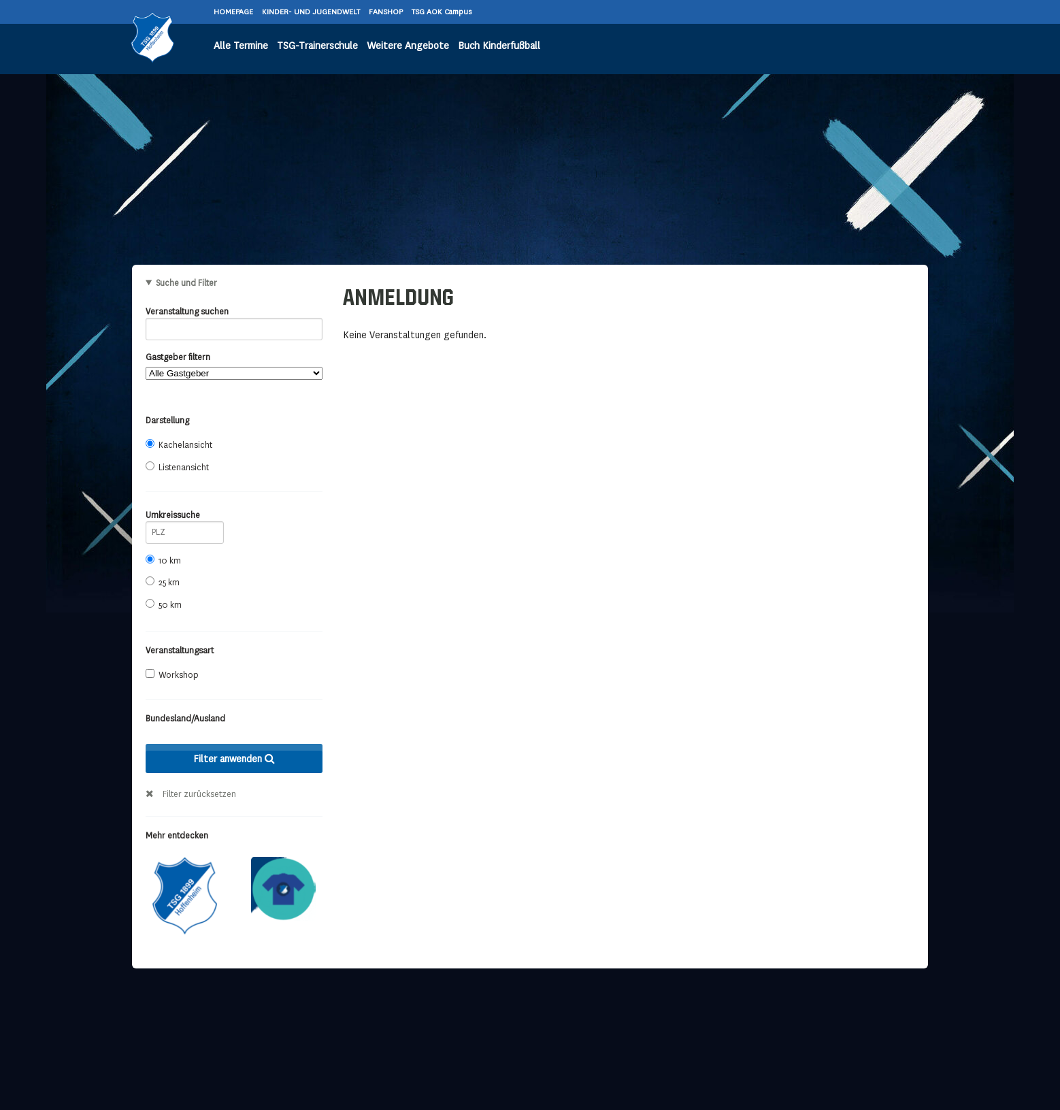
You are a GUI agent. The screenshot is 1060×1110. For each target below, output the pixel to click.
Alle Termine (241, 45)
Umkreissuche (185, 517)
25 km (163, 582)
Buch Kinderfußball (499, 45)
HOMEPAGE (234, 12)
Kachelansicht (179, 445)
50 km (164, 604)
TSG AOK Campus (441, 12)
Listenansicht (177, 467)
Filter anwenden (234, 759)
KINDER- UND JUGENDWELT (312, 12)
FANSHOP (387, 12)
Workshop (172, 675)
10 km (163, 560)
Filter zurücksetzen (199, 794)
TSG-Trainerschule (317, 45)
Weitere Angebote (408, 45)
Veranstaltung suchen (234, 314)
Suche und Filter (186, 283)
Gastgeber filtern (234, 366)
